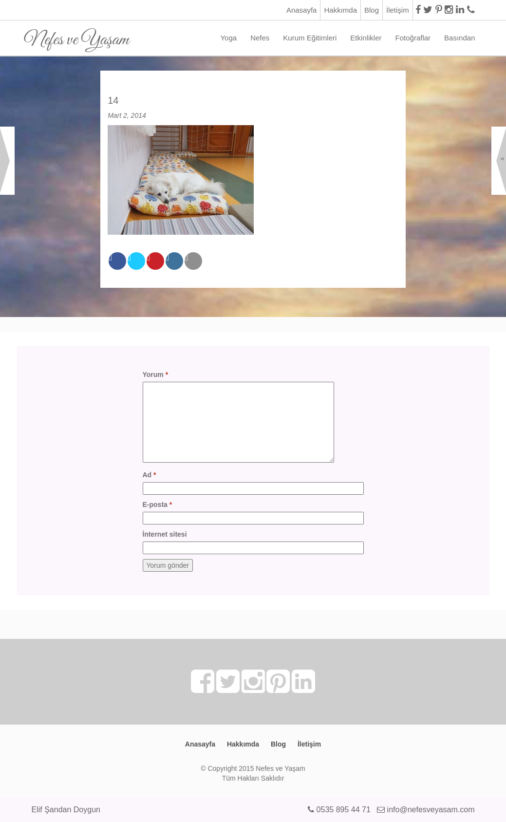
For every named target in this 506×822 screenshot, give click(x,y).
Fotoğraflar (413, 38)
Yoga (228, 38)
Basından (459, 38)
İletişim (397, 10)
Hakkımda (340, 10)
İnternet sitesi (165, 534)
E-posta (157, 504)
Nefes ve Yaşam (76, 36)
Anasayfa (301, 10)
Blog (371, 10)
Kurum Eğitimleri (310, 38)
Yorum (156, 374)
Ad (149, 475)
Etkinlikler (365, 38)
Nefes (259, 38)
